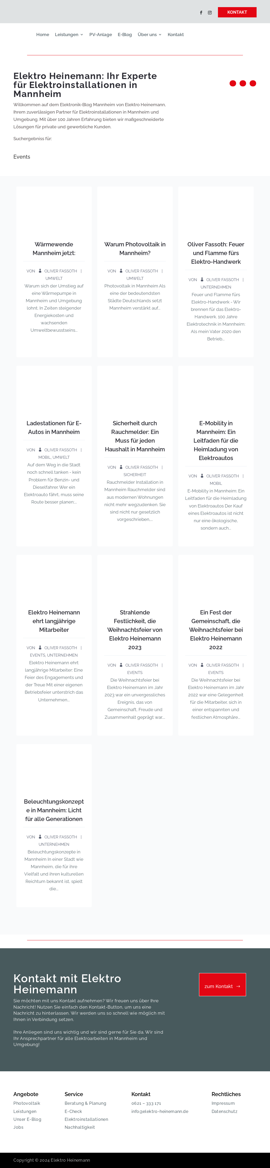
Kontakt (176, 34)
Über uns (147, 34)
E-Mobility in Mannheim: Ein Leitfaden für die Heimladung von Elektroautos (215, 440)
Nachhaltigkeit (80, 1127)
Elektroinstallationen (86, 1119)
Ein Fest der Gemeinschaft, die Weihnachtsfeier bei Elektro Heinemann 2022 (216, 630)
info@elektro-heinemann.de (159, 1111)
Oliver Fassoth (60, 271)
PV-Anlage (100, 34)
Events (37, 655)
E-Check (73, 1111)
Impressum (223, 1103)
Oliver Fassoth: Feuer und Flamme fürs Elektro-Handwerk (215, 253)
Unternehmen (216, 287)
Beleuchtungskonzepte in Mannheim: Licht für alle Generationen (54, 810)
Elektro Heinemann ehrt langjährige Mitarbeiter (54, 621)
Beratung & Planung (85, 1103)
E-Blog (125, 34)
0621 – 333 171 (146, 1103)
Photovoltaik (26, 1103)
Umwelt (54, 278)
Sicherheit (135, 474)
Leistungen (66, 34)
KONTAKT (237, 12)
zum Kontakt (219, 986)
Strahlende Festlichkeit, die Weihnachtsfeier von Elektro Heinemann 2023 (134, 630)
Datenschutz (224, 1111)
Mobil (44, 457)
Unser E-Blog (27, 1119)
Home (42, 34)
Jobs (18, 1127)
